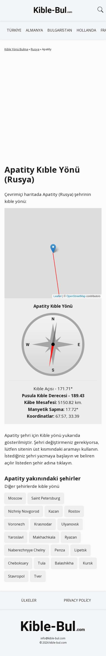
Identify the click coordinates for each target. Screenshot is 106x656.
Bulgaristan (59, 30)
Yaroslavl (15, 537)
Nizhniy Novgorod (23, 511)
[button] (53, 248)
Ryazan (71, 537)
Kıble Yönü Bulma (16, 49)
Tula (41, 563)
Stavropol (16, 576)
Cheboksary (18, 563)
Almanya (34, 30)
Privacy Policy (77, 600)
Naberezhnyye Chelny (26, 550)
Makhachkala (44, 537)
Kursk (88, 563)
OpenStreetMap (76, 296)
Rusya (35, 49)
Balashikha (64, 563)
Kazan (54, 511)
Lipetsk (80, 550)
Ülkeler (28, 600)
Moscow (15, 498)
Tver (38, 576)
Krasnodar (43, 524)
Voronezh (16, 524)
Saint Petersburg (45, 498)
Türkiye (14, 30)
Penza (60, 550)
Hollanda (86, 30)
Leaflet (57, 296)
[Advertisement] (53, 107)
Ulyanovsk (70, 524)
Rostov (74, 511)
